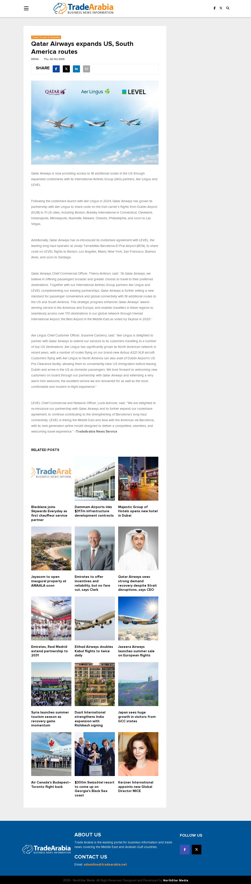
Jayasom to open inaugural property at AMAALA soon (48, 581)
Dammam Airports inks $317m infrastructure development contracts (94, 511)
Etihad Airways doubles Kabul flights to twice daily (94, 650)
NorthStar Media (175, 879)
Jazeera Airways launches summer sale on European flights (136, 650)
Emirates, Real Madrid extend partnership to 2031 (49, 650)
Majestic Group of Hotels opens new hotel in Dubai (138, 511)
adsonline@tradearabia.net (105, 863)
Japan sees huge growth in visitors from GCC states (137, 716)
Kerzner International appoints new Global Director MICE (135, 786)
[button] (227, 8)
